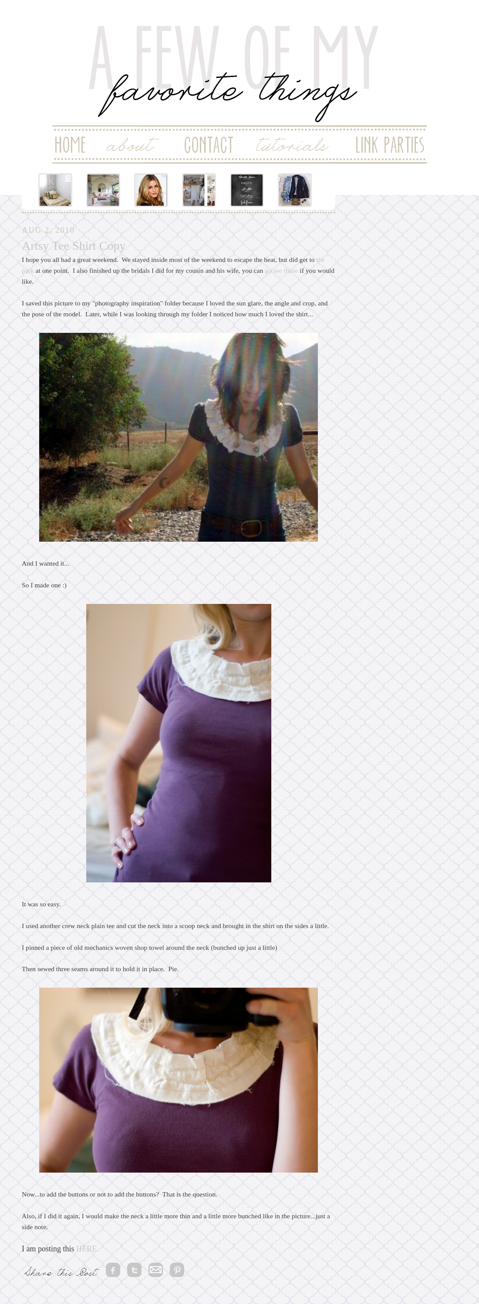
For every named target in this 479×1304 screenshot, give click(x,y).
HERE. (87, 1248)
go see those (280, 270)
